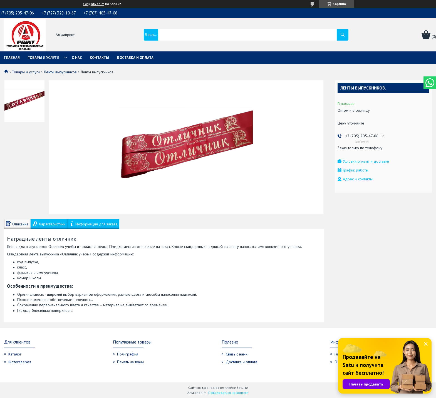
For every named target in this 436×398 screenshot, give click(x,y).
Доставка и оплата (135, 57)
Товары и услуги (43, 57)
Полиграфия (127, 354)
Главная (12, 57)
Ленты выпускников (60, 71)
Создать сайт (93, 4)
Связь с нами (236, 354)
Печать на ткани (130, 361)
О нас (77, 57)
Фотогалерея (19, 361)
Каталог (14, 354)
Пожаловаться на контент (228, 392)
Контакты (99, 57)
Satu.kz (242, 387)
